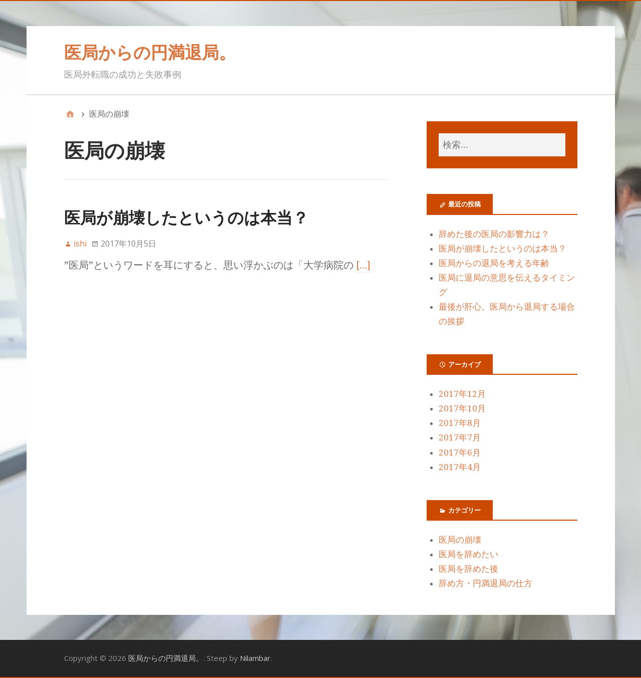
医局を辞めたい (468, 554)
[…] (363, 265)
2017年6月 (460, 452)
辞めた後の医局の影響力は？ (494, 234)
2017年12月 (462, 394)
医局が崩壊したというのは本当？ (186, 217)
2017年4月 (460, 467)
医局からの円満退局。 (150, 52)
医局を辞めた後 (468, 569)
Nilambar (255, 658)
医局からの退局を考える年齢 (494, 263)
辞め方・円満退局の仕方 (485, 583)
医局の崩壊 (460, 540)
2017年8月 (460, 423)
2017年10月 (462, 408)
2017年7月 (460, 437)
